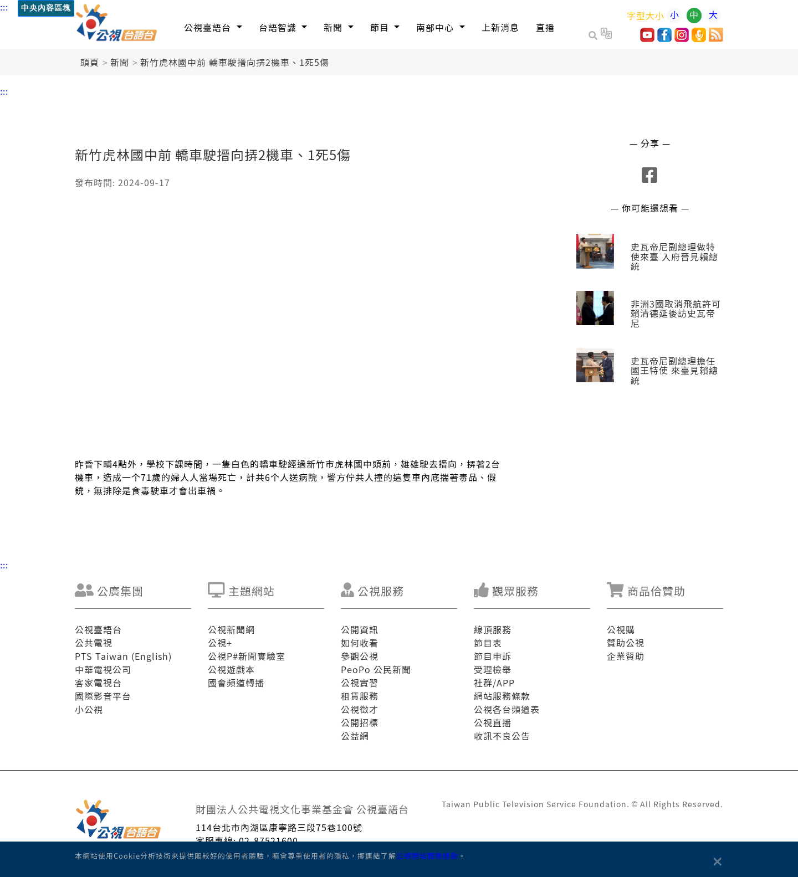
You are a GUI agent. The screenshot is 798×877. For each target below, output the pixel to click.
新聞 (119, 62)
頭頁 (89, 62)
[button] (213, 27)
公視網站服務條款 (427, 855)
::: (4, 6)
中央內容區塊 (46, 8)
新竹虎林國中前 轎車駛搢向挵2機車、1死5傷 (234, 62)
